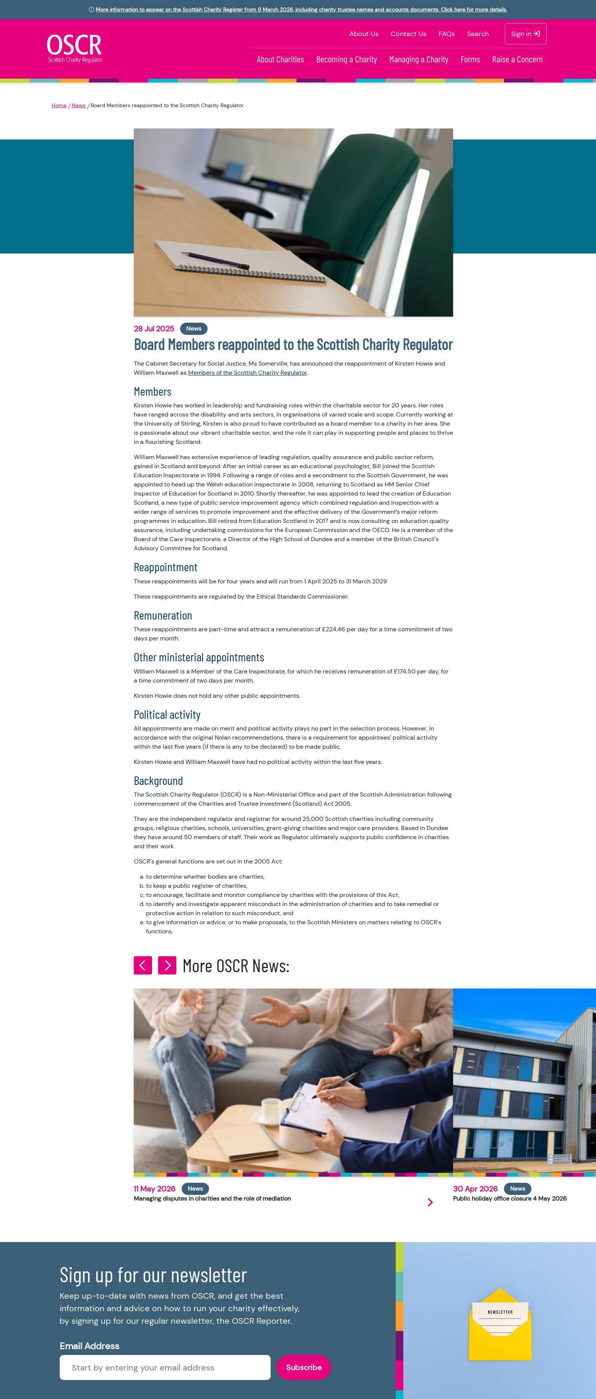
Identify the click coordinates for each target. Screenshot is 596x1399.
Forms (470, 58)
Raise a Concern (517, 58)
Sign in (525, 34)
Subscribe (304, 1367)
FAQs (447, 34)
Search (478, 34)
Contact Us (408, 34)
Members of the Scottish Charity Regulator (247, 373)
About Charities (280, 58)
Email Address (89, 1346)
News (79, 105)
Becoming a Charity (346, 58)
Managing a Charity (419, 58)
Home (59, 105)
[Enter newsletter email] (165, 1367)
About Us (364, 34)
